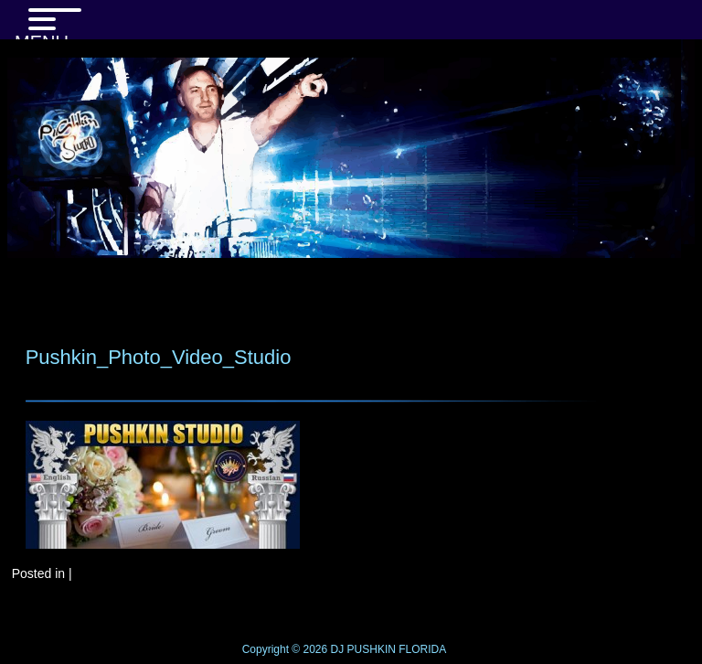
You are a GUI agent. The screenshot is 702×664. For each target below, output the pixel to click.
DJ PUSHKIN (361, 649)
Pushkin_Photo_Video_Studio (159, 357)
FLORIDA (422, 649)
